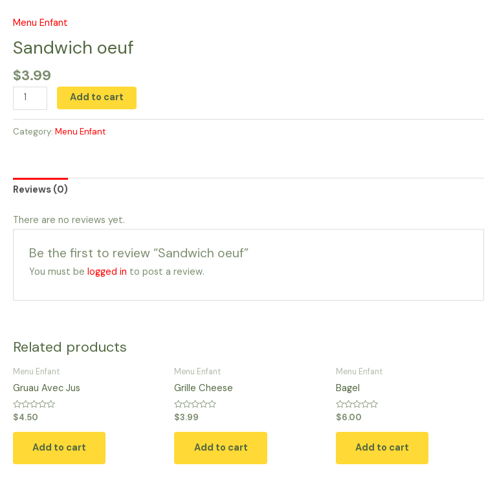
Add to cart (97, 97)
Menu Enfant (40, 23)
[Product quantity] (30, 98)
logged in (107, 272)
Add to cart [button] (60, 448)
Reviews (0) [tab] (40, 190)
